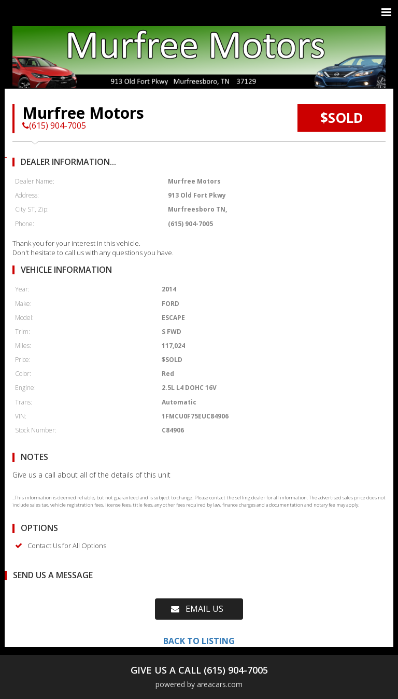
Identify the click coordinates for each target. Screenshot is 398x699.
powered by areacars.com (199, 684)
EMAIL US (197, 608)
